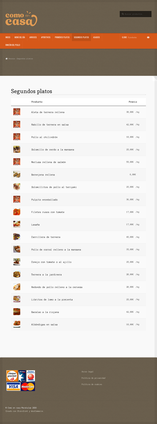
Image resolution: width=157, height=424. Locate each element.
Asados (96, 37)
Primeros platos (62, 37)
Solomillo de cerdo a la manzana (52, 149)
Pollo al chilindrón (44, 137)
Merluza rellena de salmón (48, 162)
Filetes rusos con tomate (48, 212)
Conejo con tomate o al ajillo (51, 262)
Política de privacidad (93, 378)
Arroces (33, 37)
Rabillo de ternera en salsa (50, 124)
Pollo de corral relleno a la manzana (56, 249)
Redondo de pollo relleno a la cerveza (56, 287)
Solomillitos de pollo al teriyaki (54, 187)
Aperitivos (45, 37)
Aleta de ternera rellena (48, 112)
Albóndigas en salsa (44, 324)
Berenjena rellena (43, 175)
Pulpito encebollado (44, 200)
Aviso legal (88, 372)
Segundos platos (81, 37)
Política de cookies (92, 384)
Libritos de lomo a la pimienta (52, 299)
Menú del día (20, 37)
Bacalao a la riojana (45, 312)
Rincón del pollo (13, 44)
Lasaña (35, 224)
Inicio (8, 37)
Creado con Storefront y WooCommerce (24, 411)
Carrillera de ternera (45, 237)
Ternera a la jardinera (46, 274)
